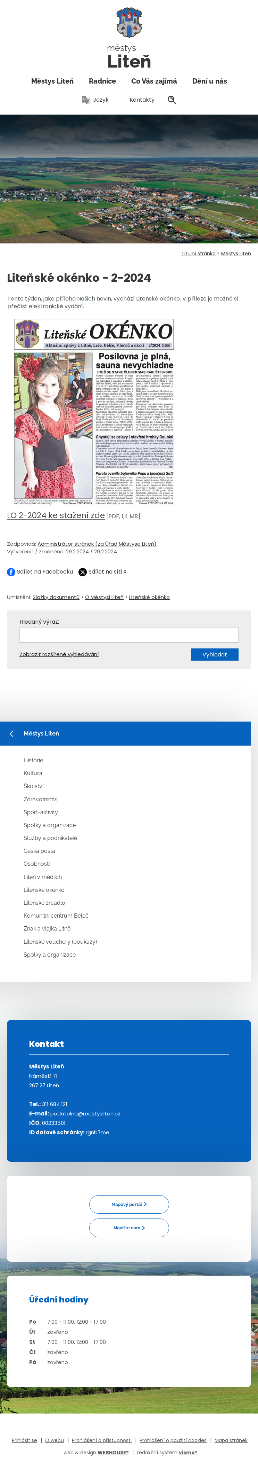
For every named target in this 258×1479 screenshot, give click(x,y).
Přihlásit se (24, 1440)
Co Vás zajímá (154, 81)
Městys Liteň (52, 81)
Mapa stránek (231, 1440)
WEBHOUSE (113, 1452)
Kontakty (138, 100)
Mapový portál (126, 1204)
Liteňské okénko (149, 597)
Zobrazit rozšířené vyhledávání (59, 654)
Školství (33, 786)
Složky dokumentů (56, 597)
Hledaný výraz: (39, 622)
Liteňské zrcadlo (44, 903)
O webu (54, 1440)
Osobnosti (37, 864)
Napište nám (127, 1227)
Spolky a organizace (50, 825)
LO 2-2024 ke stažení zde (56, 515)
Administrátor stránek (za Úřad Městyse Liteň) (97, 543)
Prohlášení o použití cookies (173, 1440)
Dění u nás (209, 81)
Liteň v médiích (43, 877)
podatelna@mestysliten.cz (85, 1113)
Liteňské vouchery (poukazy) (60, 942)
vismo (188, 1452)
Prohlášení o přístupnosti (102, 1440)
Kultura (33, 773)
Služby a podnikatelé (50, 838)
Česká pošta (39, 851)
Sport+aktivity (41, 812)
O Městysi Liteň (104, 597)
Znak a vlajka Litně (47, 928)
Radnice (102, 81)
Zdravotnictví (40, 799)
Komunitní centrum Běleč (56, 915)
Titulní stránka (198, 253)
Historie (33, 760)
